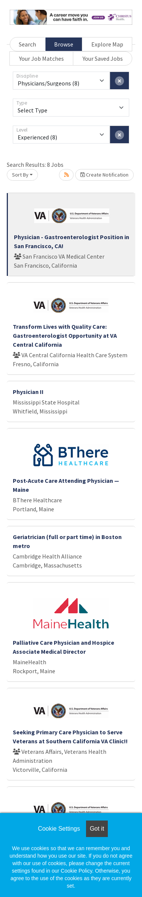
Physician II (28, 391)
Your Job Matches (41, 58)
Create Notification (104, 174)
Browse (63, 44)
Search (27, 44)
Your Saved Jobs (103, 58)
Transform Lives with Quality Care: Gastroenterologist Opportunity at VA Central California (65, 335)
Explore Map (107, 44)
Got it (97, 828)
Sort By (20, 174)
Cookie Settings (59, 828)
